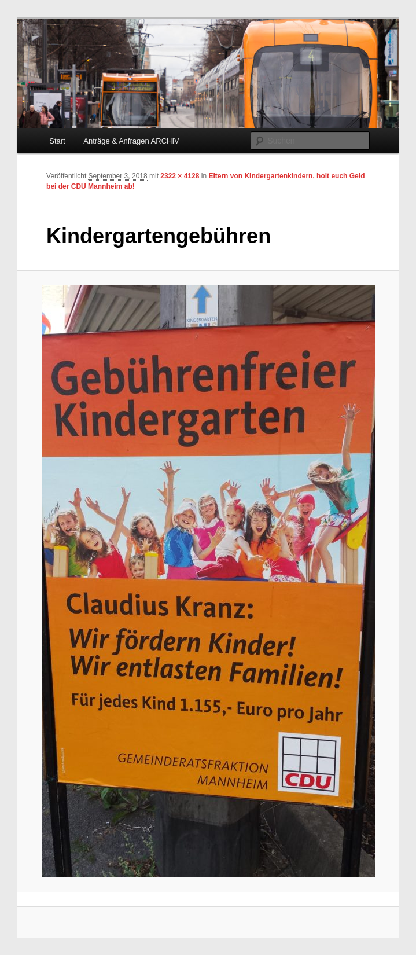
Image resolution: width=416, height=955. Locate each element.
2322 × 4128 (179, 176)
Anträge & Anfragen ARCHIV (131, 141)
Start (57, 141)
